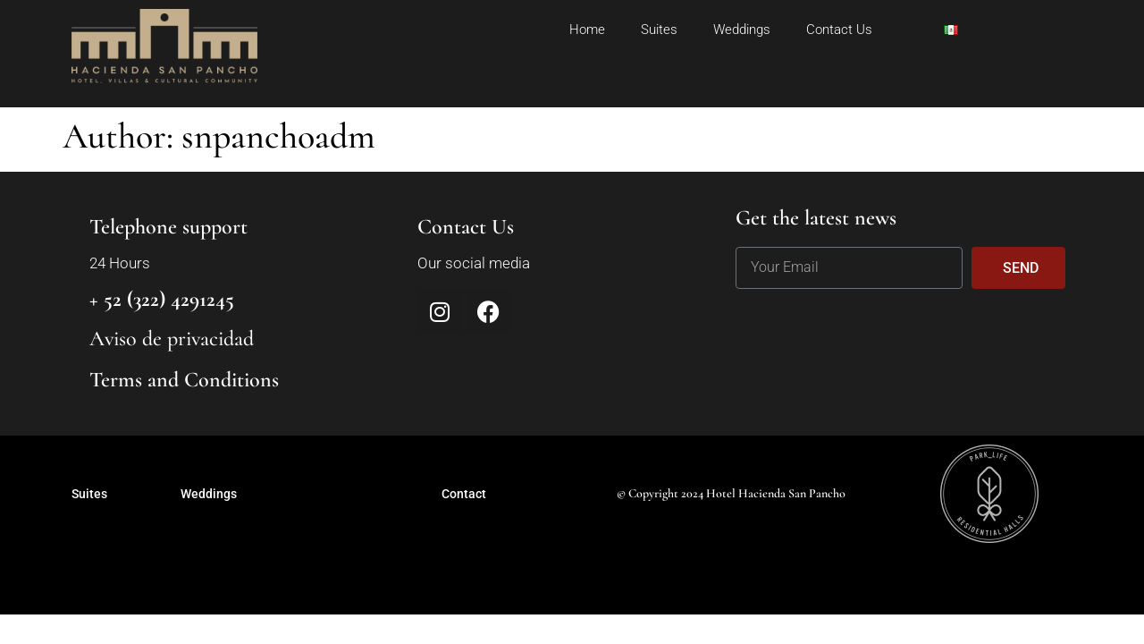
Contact (464, 494)
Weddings (741, 29)
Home (587, 29)
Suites (659, 29)
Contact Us (839, 29)
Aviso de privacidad (171, 339)
